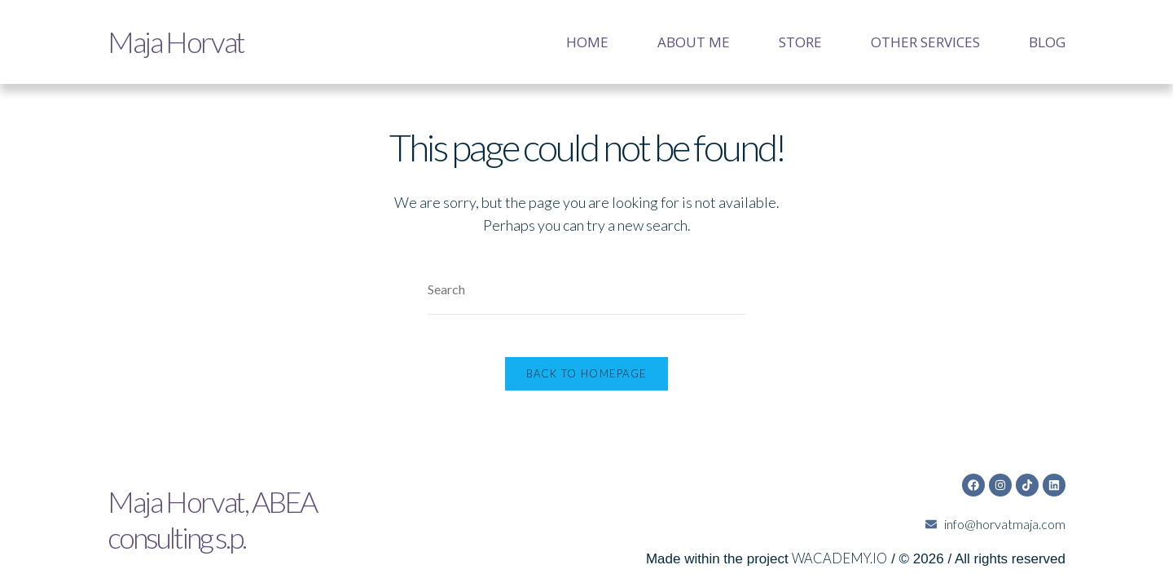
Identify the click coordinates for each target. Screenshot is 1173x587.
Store (800, 42)
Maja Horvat (173, 42)
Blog (1047, 42)
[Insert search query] (586, 290)
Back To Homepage (587, 380)
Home (587, 42)
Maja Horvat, (209, 506)
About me (693, 42)
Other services (925, 42)
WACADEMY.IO (838, 545)
